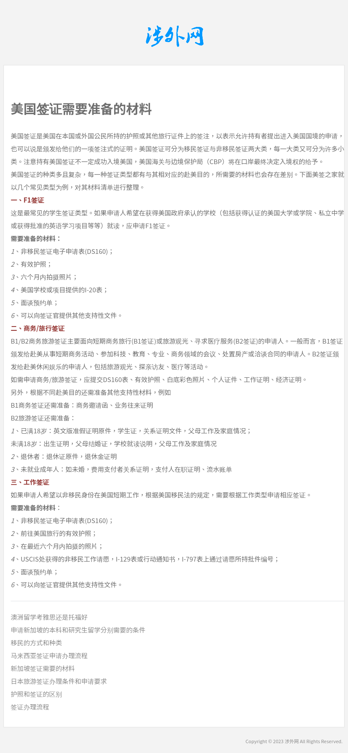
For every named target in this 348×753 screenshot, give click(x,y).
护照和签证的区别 (36, 693)
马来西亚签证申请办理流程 (49, 655)
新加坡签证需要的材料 (43, 668)
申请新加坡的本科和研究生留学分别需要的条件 (78, 629)
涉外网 (292, 741)
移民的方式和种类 (36, 642)
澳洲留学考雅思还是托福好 (49, 616)
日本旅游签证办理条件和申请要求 (59, 681)
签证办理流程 (30, 706)
